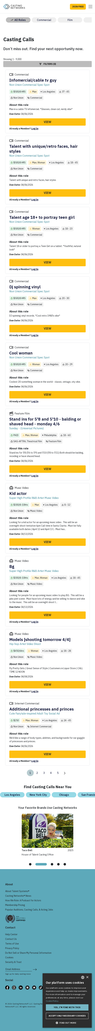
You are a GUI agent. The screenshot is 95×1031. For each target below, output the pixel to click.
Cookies (9, 957)
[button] (67, 1022)
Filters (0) (47, 63)
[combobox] (82, 977)
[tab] (32, 864)
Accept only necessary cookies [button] (67, 1016)
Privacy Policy (12, 948)
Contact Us (11, 939)
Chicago (64, 794)
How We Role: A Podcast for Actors (23, 900)
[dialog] (67, 1000)
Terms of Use (12, 943)
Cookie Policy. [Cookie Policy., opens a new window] (52, 1001)
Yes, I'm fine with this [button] (67, 1007)
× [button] (87, 977)
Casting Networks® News (18, 895)
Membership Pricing (15, 905)
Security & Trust (13, 962)
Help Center (11, 934)
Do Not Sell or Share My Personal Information (28, 952)
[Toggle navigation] (89, 6)
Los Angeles (12, 794)
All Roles (18, 20)
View (47, 122)
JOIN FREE (78, 6)
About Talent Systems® (17, 891)
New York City (38, 794)
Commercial (44, 20)
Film (70, 20)
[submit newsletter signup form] (35, 969)
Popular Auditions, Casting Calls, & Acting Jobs (29, 909)
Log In (34, 128)
